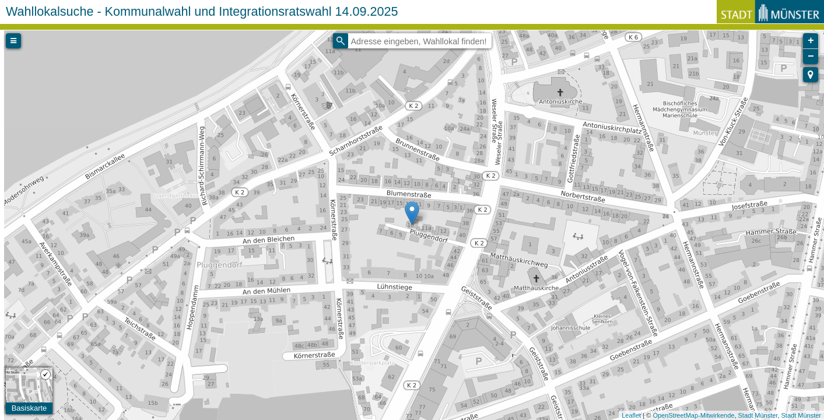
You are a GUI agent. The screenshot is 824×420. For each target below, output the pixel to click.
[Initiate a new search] (340, 40)
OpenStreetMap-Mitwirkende (693, 415)
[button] (810, 74)
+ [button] (811, 41)
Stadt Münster (758, 415)
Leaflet (631, 415)
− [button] (811, 57)
